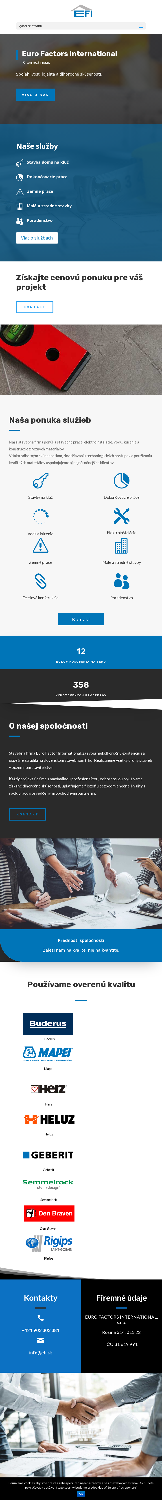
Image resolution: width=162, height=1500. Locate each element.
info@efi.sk (40, 1352)
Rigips (48, 1258)
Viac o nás (35, 95)
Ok (81, 1493)
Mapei (48, 1069)
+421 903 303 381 (40, 1330)
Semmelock (48, 1200)
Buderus (48, 1039)
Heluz (48, 1134)
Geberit (48, 1170)
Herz (48, 1104)
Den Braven (48, 1228)
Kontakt (35, 307)
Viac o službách (37, 238)
